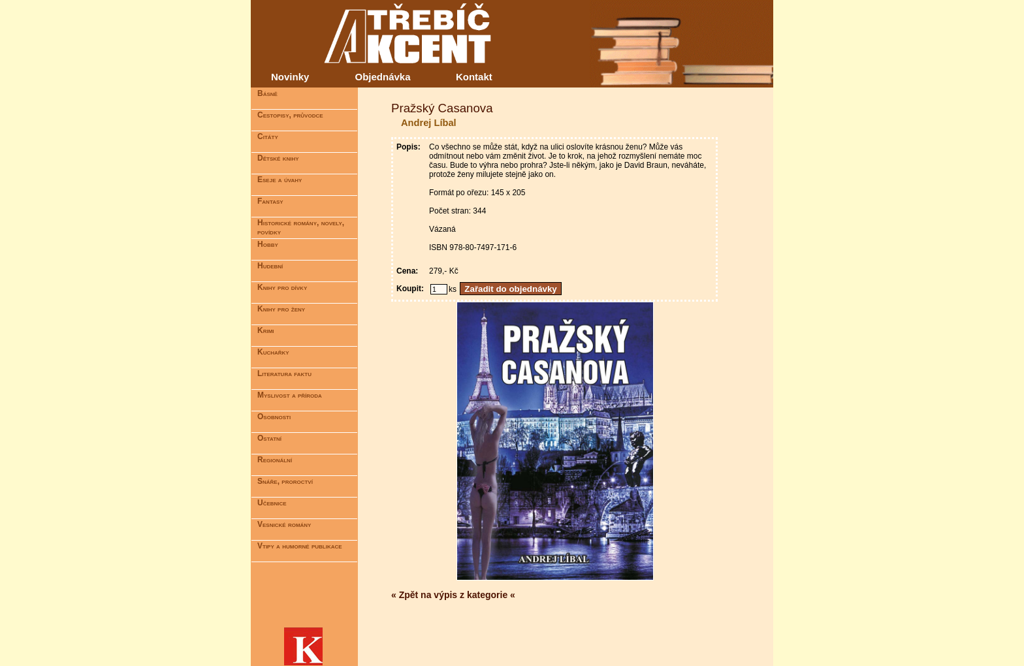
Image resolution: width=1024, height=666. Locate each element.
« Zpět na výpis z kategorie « (453, 595)
